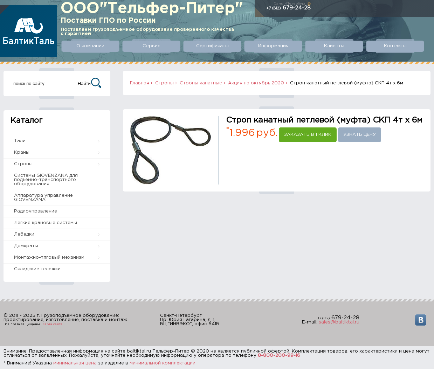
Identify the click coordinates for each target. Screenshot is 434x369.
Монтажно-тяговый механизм (49, 257)
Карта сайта (52, 324)
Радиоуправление (35, 211)
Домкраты (26, 246)
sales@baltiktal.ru (339, 322)
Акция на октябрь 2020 (256, 83)
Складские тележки (37, 269)
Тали (20, 141)
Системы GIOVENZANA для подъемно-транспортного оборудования (46, 180)
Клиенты (329, 46)
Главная (139, 83)
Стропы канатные (201, 83)
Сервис (150, 46)
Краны (21, 152)
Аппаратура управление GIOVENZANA (43, 198)
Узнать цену (359, 135)
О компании (90, 46)
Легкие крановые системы (45, 223)
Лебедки (24, 234)
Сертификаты (209, 46)
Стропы (23, 164)
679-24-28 (288, 8)
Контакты (389, 46)
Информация (269, 46)
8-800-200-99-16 (279, 355)
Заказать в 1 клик (307, 135)
